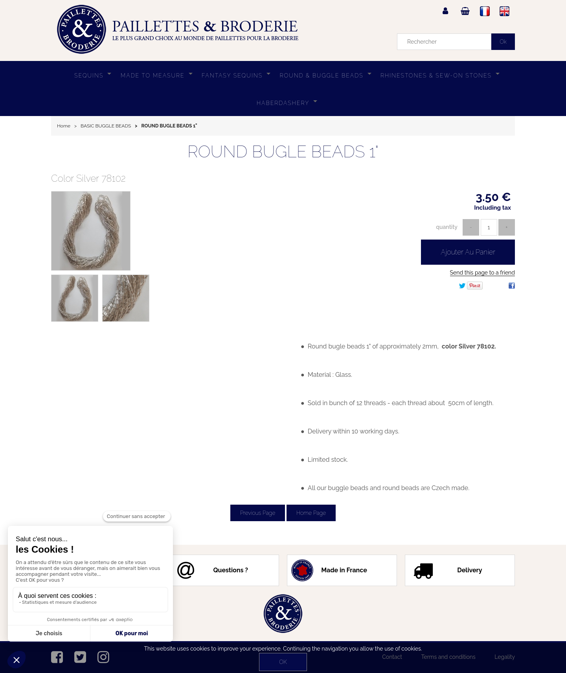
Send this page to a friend (482, 272)
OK (283, 662)
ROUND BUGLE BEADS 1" (283, 151)
